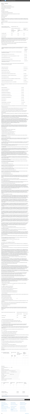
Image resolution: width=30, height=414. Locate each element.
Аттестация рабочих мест (4, 403)
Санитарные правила (22, 406)
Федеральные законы (22, 402)
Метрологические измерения (14, 404)
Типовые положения (13, 402)
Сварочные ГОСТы (3, 402)
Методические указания (23, 404)
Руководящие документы (13, 406)
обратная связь (27, 413)
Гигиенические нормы (13, 403)
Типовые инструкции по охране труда (5, 407)
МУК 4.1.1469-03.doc (5, 396)
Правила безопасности (22, 407)
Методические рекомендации (4, 406)
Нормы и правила (13, 407)
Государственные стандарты (23, 403)
